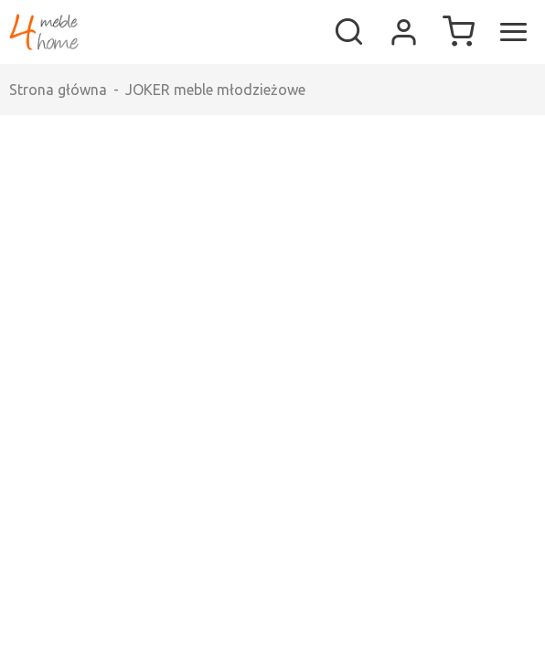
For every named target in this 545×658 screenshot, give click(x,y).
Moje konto (403, 32)
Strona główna (58, 89)
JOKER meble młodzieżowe (215, 89)
